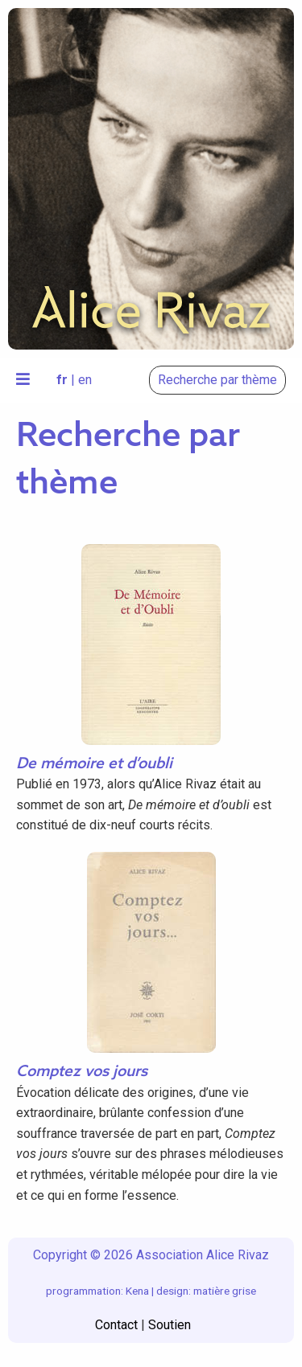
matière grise (224, 1290)
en (85, 379)
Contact (116, 1324)
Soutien (169, 1324)
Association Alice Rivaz (202, 1255)
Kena (137, 1290)
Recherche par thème (217, 379)
